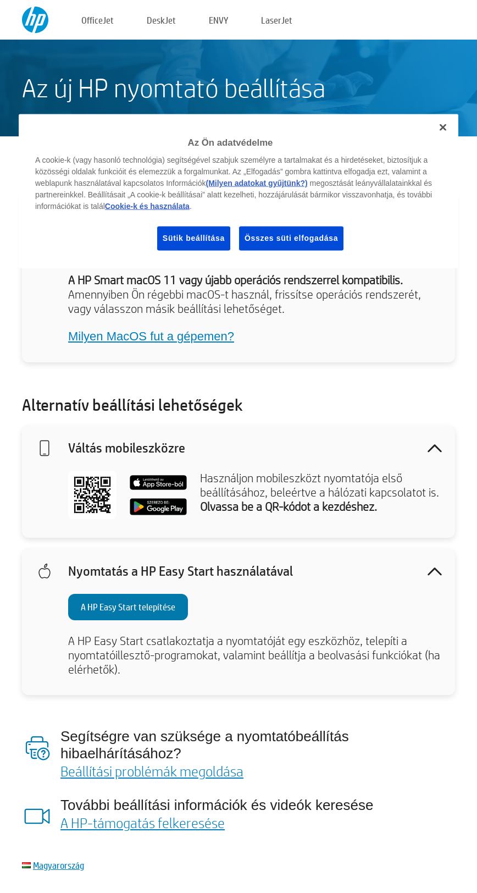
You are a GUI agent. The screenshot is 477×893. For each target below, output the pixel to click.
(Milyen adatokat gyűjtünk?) (257, 183)
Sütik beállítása (194, 238)
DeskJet (161, 20)
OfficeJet (97, 20)
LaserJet (276, 20)
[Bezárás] (443, 127)
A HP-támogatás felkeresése (142, 822)
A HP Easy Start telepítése (128, 606)
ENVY (218, 20)
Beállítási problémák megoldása (151, 771)
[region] (238, 191)
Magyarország (58, 865)
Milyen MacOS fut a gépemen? (151, 336)
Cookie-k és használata (147, 206)
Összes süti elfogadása (291, 238)
